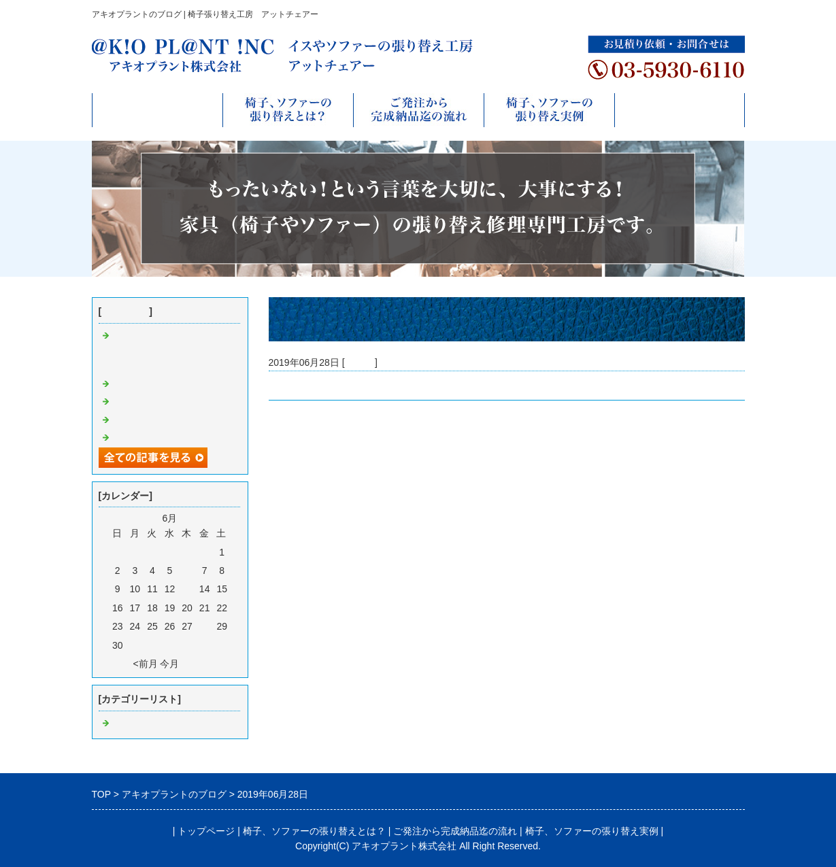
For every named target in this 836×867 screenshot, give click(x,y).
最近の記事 (125, 311)
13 (187, 588)
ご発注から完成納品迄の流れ (455, 831)
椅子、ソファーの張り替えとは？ (314, 831)
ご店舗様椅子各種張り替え (169, 437)
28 (204, 626)
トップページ (157, 109)
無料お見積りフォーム (679, 109)
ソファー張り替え (150, 384)
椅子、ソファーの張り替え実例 (591, 831)
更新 (278, 385)
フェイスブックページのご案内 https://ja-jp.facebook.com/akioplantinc (171, 351)
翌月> (194, 663)
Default (360, 362)
